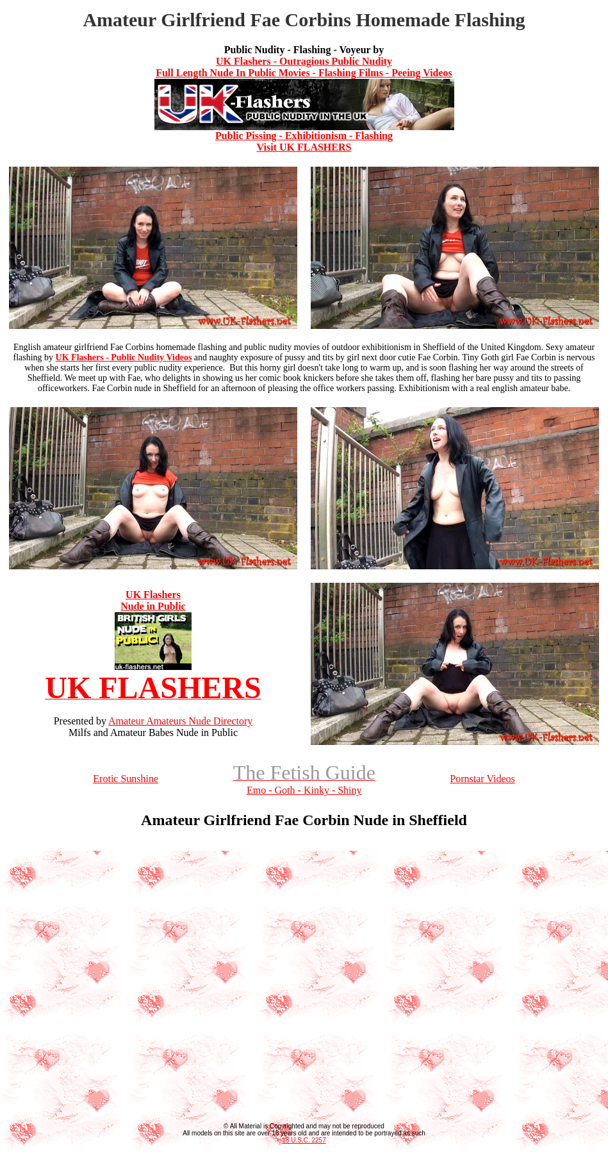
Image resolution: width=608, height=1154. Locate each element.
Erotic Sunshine (125, 778)
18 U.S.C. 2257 (303, 1140)
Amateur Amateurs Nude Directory (180, 720)
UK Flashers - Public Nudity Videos (124, 357)
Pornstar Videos (482, 778)
